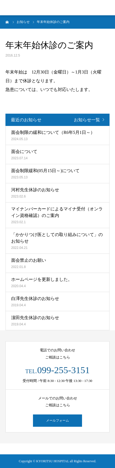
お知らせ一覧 (87, 119)
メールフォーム (57, 420)
